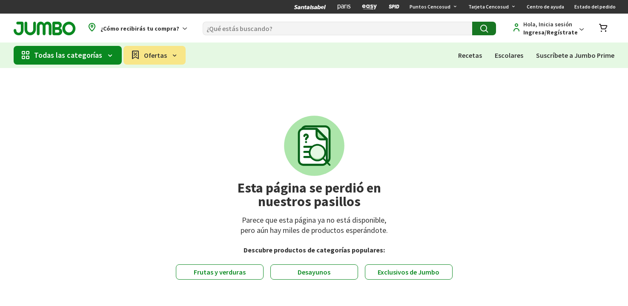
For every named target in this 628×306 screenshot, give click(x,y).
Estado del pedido (595, 6)
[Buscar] (337, 28)
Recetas (470, 55)
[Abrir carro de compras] (603, 28)
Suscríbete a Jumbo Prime (575, 55)
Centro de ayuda (545, 6)
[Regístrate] (547, 28)
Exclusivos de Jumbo (408, 272)
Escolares (509, 55)
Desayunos (314, 272)
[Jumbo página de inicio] (44, 29)
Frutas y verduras (220, 272)
